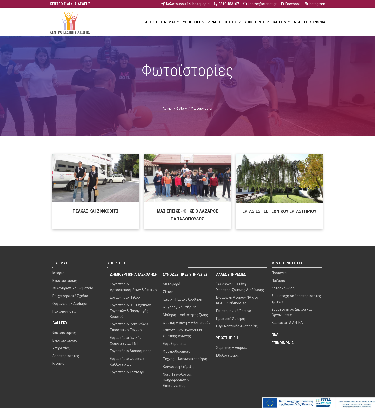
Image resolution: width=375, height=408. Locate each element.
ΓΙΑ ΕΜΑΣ (60, 263)
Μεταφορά (171, 284)
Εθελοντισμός (227, 355)
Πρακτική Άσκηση (230, 319)
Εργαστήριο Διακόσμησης (131, 351)
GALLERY (59, 323)
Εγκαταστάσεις (64, 281)
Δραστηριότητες (65, 356)
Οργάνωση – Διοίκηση (70, 304)
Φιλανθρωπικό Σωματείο (72, 288)
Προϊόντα (279, 273)
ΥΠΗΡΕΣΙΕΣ (116, 263)
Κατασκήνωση (283, 288)
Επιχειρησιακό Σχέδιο (70, 296)
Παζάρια (278, 281)
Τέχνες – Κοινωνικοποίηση (185, 359)
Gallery (181, 108)
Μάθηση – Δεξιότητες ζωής (185, 315)
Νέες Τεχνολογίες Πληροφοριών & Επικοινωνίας (177, 380)
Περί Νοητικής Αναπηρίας (237, 326)
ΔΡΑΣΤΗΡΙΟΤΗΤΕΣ (287, 263)
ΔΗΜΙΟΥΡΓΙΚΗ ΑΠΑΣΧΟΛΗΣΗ (133, 274)
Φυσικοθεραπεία (176, 351)
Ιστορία (58, 273)
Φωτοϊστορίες (64, 333)
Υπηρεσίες (61, 348)
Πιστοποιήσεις (64, 311)
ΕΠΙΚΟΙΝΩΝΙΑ (283, 343)
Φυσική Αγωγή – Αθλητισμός (187, 323)
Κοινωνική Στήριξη (178, 367)
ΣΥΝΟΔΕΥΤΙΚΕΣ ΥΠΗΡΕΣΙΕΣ (185, 274)
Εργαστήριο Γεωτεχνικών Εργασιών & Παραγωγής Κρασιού (130, 311)
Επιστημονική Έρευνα (233, 311)
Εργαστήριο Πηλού (125, 297)
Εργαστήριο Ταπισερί (127, 372)
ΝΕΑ (275, 334)
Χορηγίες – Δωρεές (232, 348)
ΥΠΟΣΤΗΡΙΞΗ (227, 338)
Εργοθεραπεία (174, 344)
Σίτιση (168, 292)
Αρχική (168, 108)
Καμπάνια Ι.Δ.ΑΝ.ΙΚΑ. (288, 323)
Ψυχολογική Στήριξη (179, 307)
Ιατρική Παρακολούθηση (182, 299)
